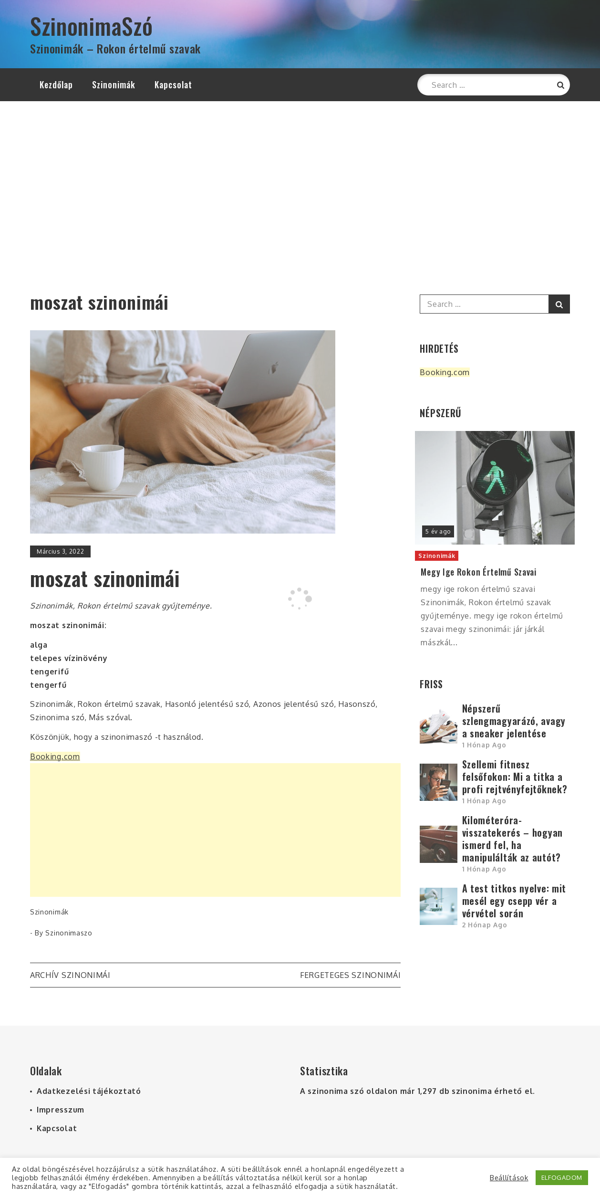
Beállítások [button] (509, 1177)
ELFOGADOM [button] (561, 1177)
